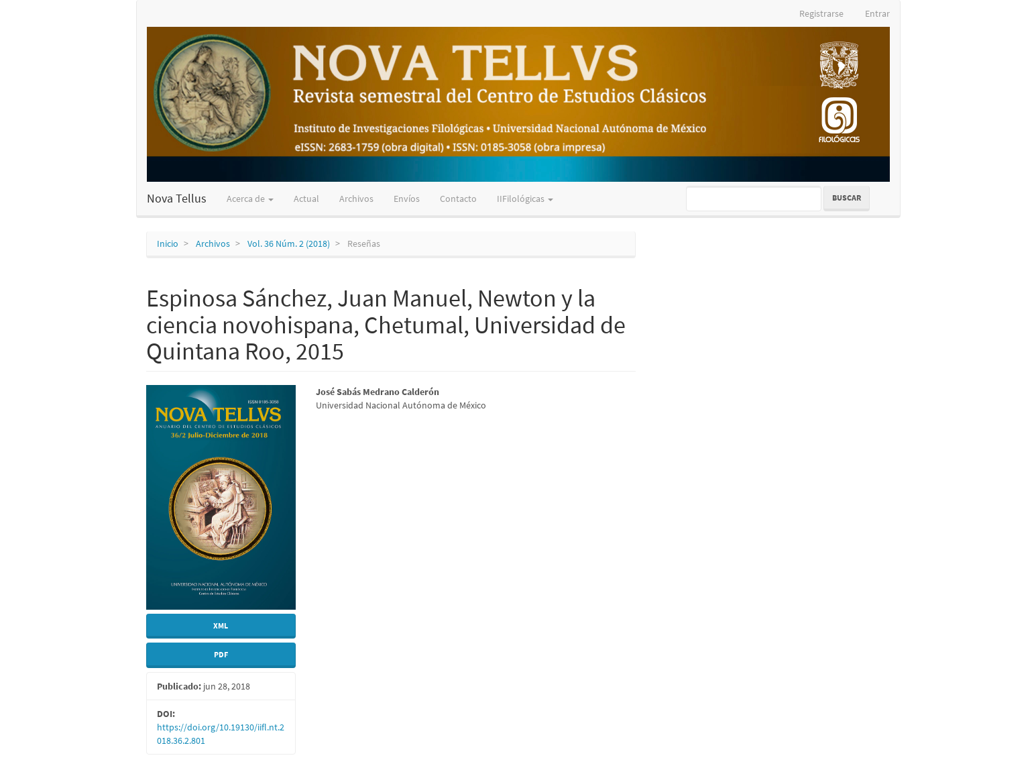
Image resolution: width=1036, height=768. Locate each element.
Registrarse (821, 13)
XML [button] (220, 625)
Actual (306, 199)
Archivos (356, 199)
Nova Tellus (177, 198)
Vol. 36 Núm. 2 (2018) (288, 243)
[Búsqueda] (753, 198)
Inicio (167, 243)
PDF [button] (221, 654)
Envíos (407, 199)
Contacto (458, 199)
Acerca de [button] (250, 199)
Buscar (846, 198)
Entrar (877, 13)
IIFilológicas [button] (525, 199)
